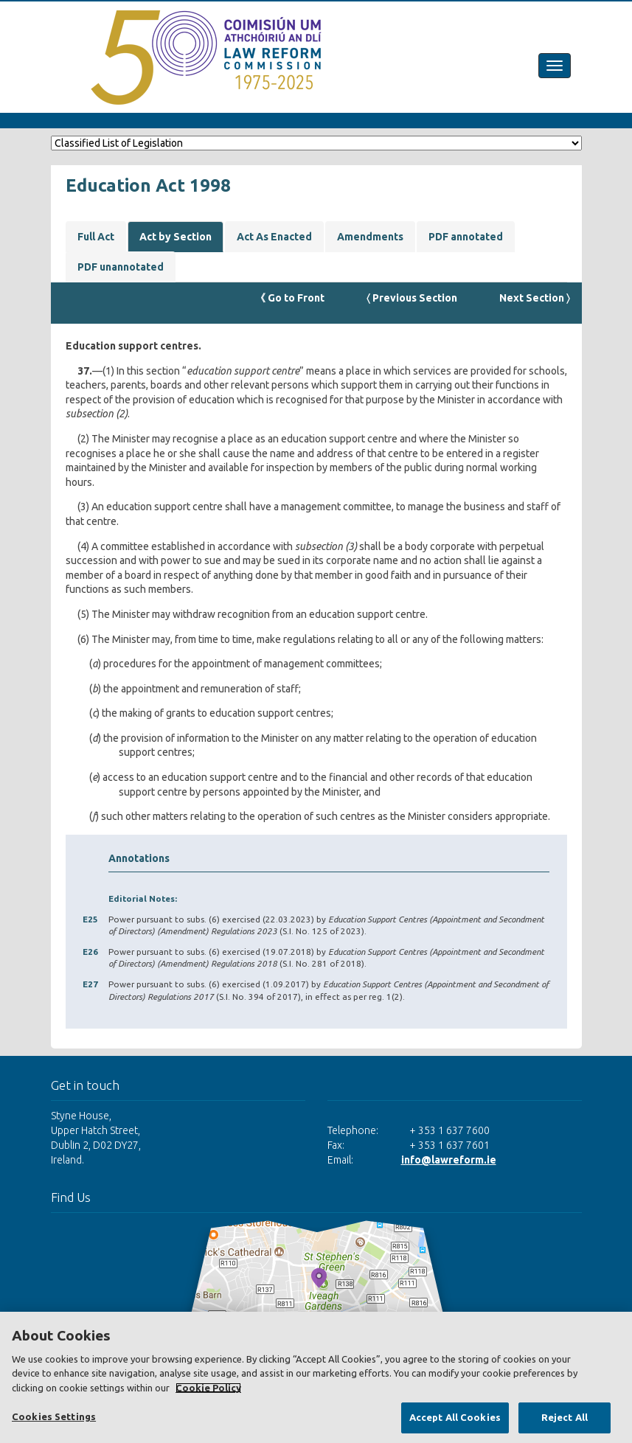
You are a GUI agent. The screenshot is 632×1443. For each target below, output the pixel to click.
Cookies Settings (54, 1416)
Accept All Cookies (455, 1417)
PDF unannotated (120, 267)
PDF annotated (465, 237)
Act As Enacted (274, 237)
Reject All (564, 1417)
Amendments (370, 237)
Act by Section (175, 237)
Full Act (95, 237)
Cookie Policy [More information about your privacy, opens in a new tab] (208, 1388)
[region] (316, 1377)
